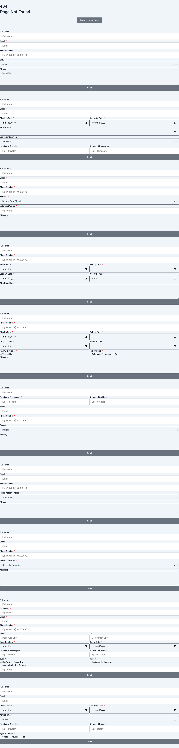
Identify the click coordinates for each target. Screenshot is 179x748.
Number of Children (98, 397)
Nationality (5, 608)
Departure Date (7, 642)
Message (4, 69)
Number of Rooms (98, 724)
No (10, 354)
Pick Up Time (96, 264)
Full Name (4, 32)
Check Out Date (96, 118)
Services (4, 60)
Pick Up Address (7, 283)
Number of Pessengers (10, 650)
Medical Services (7, 560)
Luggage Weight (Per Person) (13, 665)
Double (15, 737)
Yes (4, 354)
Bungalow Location (8, 137)
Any (116, 354)
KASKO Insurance (8, 351)
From (2, 634)
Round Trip (18, 662)
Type (2, 659)
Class (92, 659)
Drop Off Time (96, 274)
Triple (24, 737)
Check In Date (6, 118)
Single (5, 737)
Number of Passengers (10, 397)
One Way (6, 662)
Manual (108, 354)
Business (96, 662)
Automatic (96, 354)
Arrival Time (5, 127)
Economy (108, 662)
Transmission (96, 351)
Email (2, 41)
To (91, 634)
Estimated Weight (8, 206)
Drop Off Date (6, 274)
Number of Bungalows (99, 146)
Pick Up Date (6, 264)
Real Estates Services (9, 493)
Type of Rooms (7, 733)
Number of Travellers (9, 146)
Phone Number (7, 50)
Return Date (95, 642)
